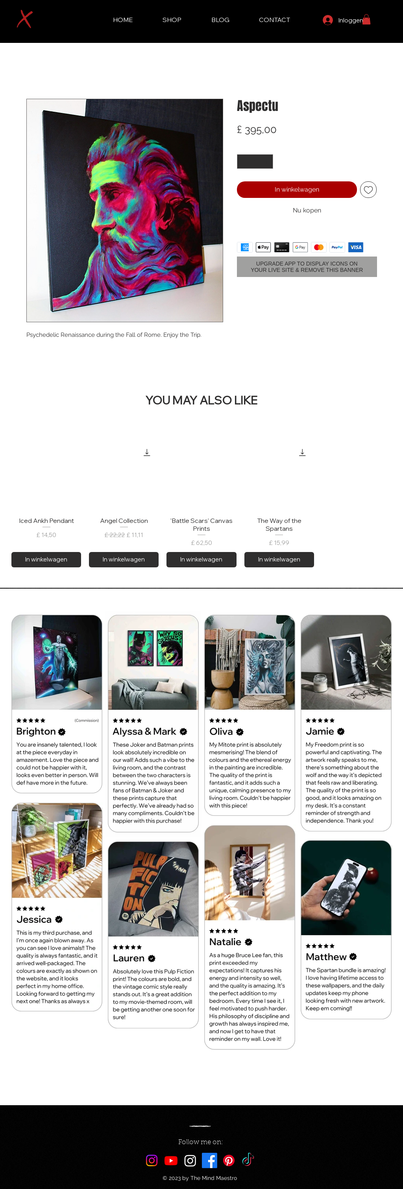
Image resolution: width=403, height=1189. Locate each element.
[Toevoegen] (368, 189)
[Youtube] (171, 1160)
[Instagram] (151, 1160)
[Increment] (267, 161)
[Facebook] (209, 1160)
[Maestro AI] (190, 1160)
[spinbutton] (255, 161)
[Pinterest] (229, 1160)
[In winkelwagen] (46, 559)
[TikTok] (248, 1160)
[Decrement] (243, 161)
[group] (201, 504)
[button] (366, 19)
